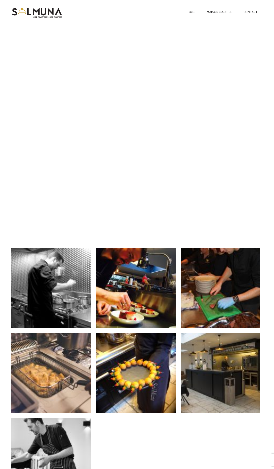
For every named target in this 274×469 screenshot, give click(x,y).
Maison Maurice (219, 12)
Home (191, 12)
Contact (250, 12)
